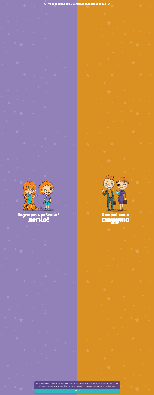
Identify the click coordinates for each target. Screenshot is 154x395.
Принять (77, 391)
